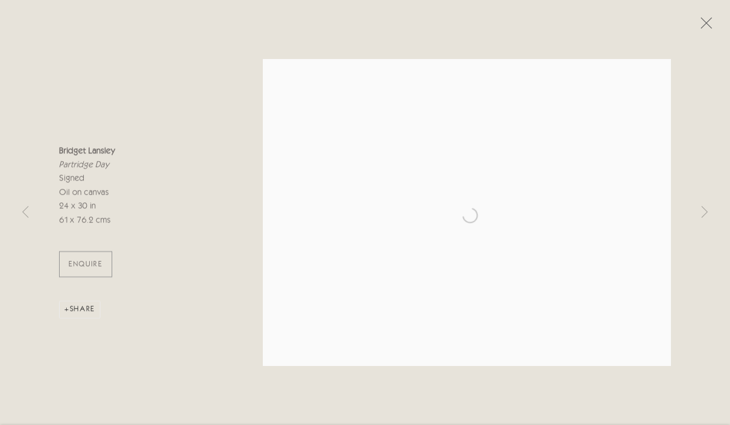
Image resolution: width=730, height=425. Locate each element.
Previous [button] (25, 212)
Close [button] (703, 26)
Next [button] (704, 212)
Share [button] (82, 311)
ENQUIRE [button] (86, 266)
